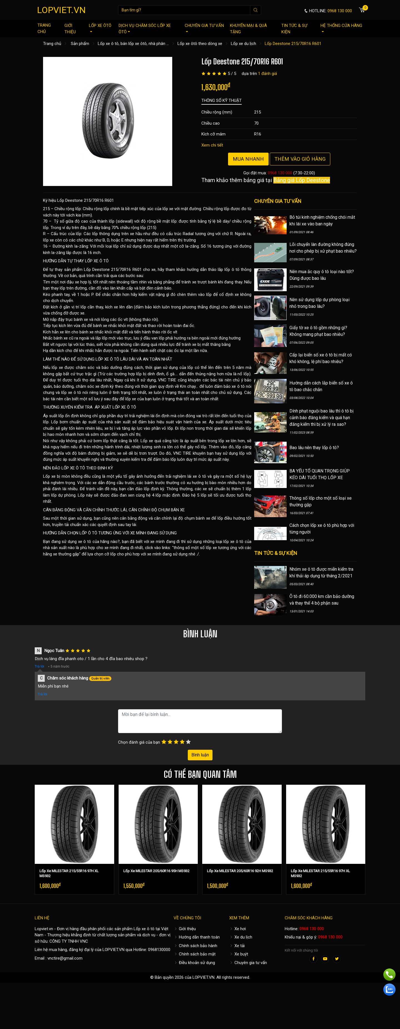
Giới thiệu (70, 28)
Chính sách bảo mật (195, 954)
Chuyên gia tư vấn (204, 27)
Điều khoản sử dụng (194, 962)
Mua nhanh (248, 159)
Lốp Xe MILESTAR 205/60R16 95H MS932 (156, 871)
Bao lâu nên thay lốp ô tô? (314, 447)
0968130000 (159, 949)
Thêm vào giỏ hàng (300, 159)
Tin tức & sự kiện (294, 28)
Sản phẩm (80, 43)
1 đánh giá (267, 73)
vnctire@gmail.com (65, 958)
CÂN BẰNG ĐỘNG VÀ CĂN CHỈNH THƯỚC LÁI (85, 509)
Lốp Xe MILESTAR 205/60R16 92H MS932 (240, 871)
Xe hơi (237, 928)
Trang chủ (44, 28)
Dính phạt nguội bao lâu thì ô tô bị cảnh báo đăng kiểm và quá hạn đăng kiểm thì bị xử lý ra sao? (321, 417)
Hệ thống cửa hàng (341, 27)
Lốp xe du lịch (243, 43)
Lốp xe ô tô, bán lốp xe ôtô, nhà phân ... (133, 43)
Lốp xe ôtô (100, 27)
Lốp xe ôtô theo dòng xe (200, 43)
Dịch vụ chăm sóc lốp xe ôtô (145, 28)
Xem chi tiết (212, 145)
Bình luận (200, 755)
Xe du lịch (240, 937)
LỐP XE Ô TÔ (97, 260)
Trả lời (39, 666)
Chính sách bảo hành (195, 945)
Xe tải (237, 945)
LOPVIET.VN (61, 10)
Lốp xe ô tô (144, 928)
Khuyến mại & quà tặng (248, 28)
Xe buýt (238, 954)
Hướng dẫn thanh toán (197, 937)
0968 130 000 (280, 172)
